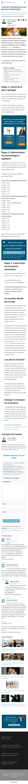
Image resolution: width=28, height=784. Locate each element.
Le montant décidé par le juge (11, 78)
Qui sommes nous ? (6, 736)
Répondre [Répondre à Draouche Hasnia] (4, 622)
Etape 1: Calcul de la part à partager (13, 69)
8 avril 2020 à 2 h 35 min (12, 602)
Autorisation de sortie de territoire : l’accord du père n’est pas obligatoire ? (14, 650)
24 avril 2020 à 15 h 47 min (16, 583)
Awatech (16, 774)
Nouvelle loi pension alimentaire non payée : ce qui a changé (13, 691)
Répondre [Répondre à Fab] (4, 562)
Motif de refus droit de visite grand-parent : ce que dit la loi (13, 677)
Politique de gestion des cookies (10, 753)
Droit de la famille (21, 12)
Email (4, 512)
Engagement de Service (7, 763)
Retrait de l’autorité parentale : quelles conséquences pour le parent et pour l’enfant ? (13, 705)
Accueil (3, 12)
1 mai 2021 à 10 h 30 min (11, 541)
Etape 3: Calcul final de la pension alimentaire (12, 75)
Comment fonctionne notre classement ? (12, 747)
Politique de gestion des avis (9, 755)
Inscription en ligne (14, 725)
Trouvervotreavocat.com (8, 2)
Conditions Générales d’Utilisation (10, 745)
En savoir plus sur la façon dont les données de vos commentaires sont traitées (13, 530)
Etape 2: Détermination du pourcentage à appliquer (14, 72)
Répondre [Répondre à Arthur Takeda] (7, 598)
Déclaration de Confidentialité (9, 762)
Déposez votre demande (14, 252)
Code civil (10, 47)
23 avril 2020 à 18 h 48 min (12, 566)
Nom (4, 503)
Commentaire (6, 481)
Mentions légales (5, 738)
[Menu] (25, 2)
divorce (19, 316)
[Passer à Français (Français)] (14, 782)
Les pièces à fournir (9, 79)
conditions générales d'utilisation (11, 474)
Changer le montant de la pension (12, 81)
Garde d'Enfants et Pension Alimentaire (12, 14)
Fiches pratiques (11, 12)
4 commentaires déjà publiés (11, 478)
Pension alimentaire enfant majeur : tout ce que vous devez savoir (12, 663)
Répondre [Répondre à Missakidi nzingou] (4, 579)
